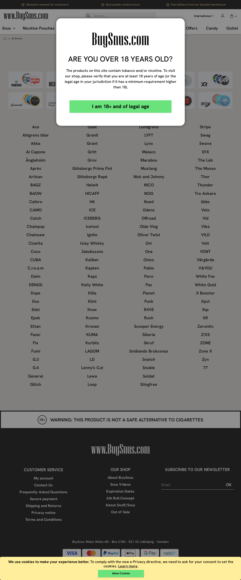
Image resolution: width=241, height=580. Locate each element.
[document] (121, 568)
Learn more (127, 566)
